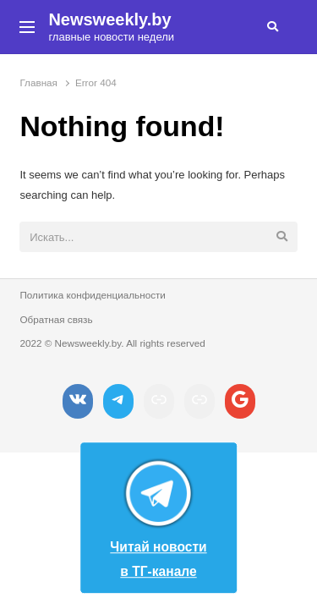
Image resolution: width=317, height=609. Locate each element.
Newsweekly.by (109, 19)
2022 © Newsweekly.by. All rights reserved (112, 342)
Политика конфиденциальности (92, 294)
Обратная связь (55, 319)
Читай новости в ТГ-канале (158, 515)
